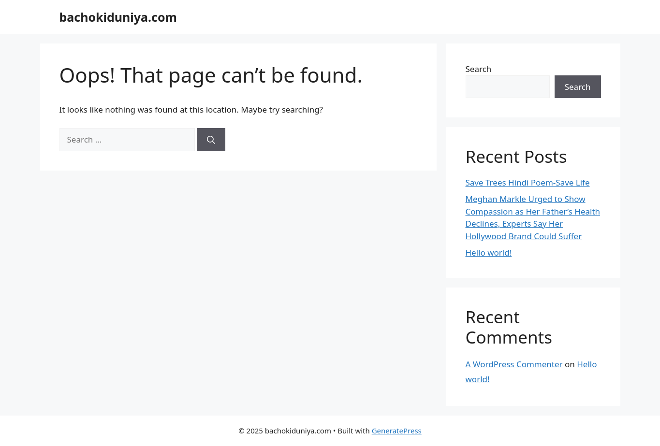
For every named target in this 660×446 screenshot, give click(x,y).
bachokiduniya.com (118, 17)
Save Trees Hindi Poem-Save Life (528, 182)
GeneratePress (397, 430)
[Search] (211, 139)
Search (479, 68)
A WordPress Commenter (514, 364)
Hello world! (489, 252)
